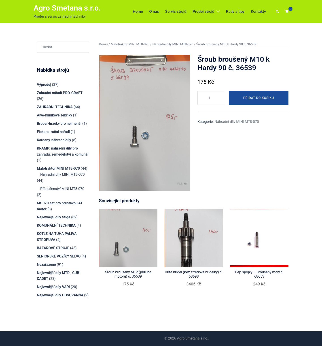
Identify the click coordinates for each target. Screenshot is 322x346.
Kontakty (258, 11)
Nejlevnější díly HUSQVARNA (60, 295)
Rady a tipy (235, 11)
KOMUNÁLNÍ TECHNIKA (56, 225)
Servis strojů (175, 11)
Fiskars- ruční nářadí (53, 132)
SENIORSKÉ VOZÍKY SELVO (58, 256)
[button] (277, 12)
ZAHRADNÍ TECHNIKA (55, 107)
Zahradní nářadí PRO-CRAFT (60, 93)
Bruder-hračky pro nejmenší (59, 123)
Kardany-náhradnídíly (54, 140)
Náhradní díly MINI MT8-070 (172, 44)
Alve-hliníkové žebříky (54, 115)
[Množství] (210, 98)
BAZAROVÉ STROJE (53, 248)
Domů (103, 44)
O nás (154, 11)
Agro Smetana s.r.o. (67, 7)
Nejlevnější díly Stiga (53, 217)
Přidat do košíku (258, 98)
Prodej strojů (203, 11)
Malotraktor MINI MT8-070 (130, 44)
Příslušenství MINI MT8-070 (62, 189)
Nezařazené (46, 264)
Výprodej (44, 84)
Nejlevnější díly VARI (53, 287)
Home (138, 11)
